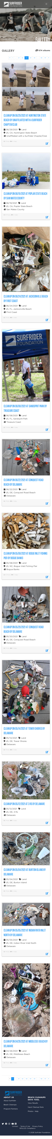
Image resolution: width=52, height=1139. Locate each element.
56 (41, 57)
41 (18, 57)
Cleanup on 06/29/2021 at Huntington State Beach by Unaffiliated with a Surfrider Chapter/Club (25, 120)
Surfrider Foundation (13, 1093)
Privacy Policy (37, 1126)
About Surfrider (10, 1100)
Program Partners (11, 1109)
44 (30, 57)
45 (34, 57)
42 (22, 57)
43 (27, 57)
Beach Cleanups (10, 1104)
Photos (30, 1111)
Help (36, 1111)
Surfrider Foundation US (13, 4)
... (15, 57)
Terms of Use (25, 1126)
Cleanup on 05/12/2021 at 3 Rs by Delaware (24, 804)
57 (45, 57)
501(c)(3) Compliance (27, 1128)
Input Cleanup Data (36, 1107)
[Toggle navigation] (46, 4)
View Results (33, 1103)
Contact (15, 1126)
